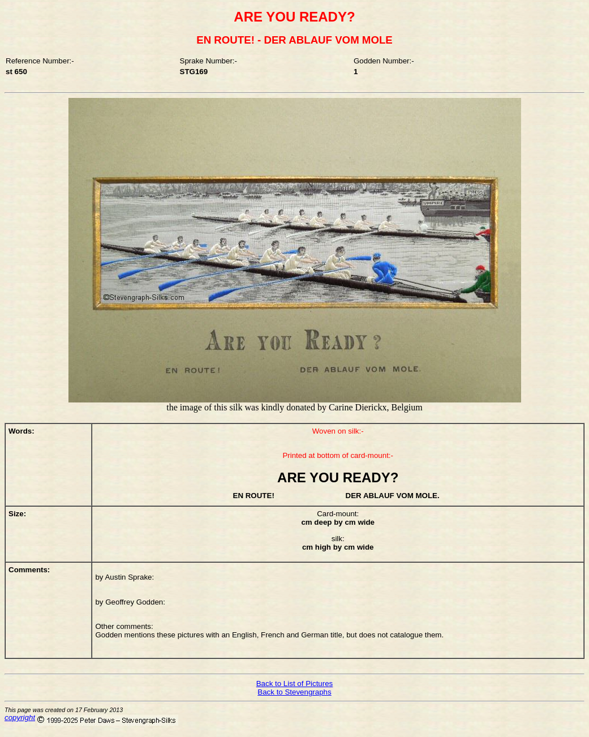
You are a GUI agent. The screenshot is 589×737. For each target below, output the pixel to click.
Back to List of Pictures (294, 683)
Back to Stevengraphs (294, 692)
